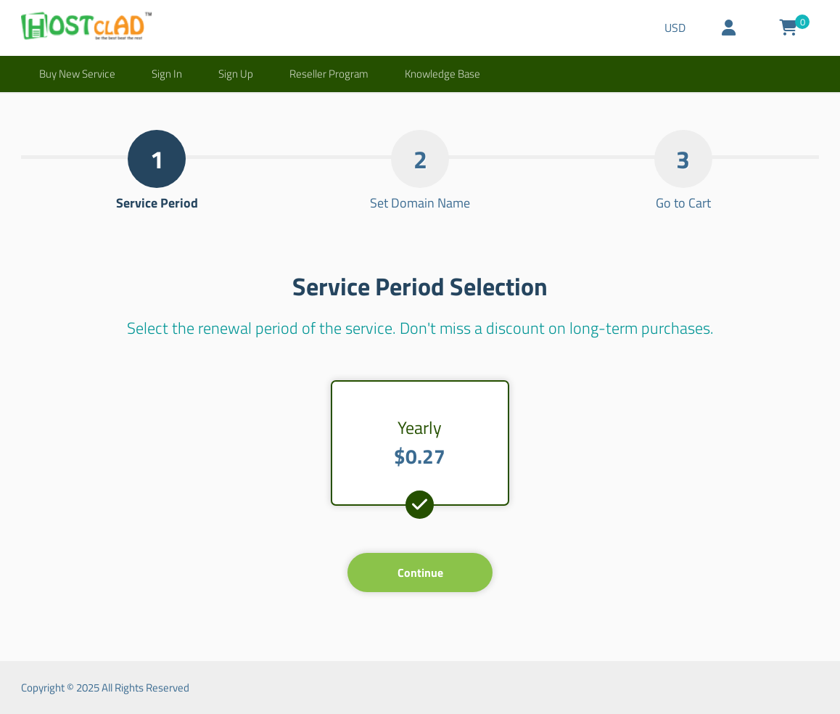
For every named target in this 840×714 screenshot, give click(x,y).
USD (674, 27)
